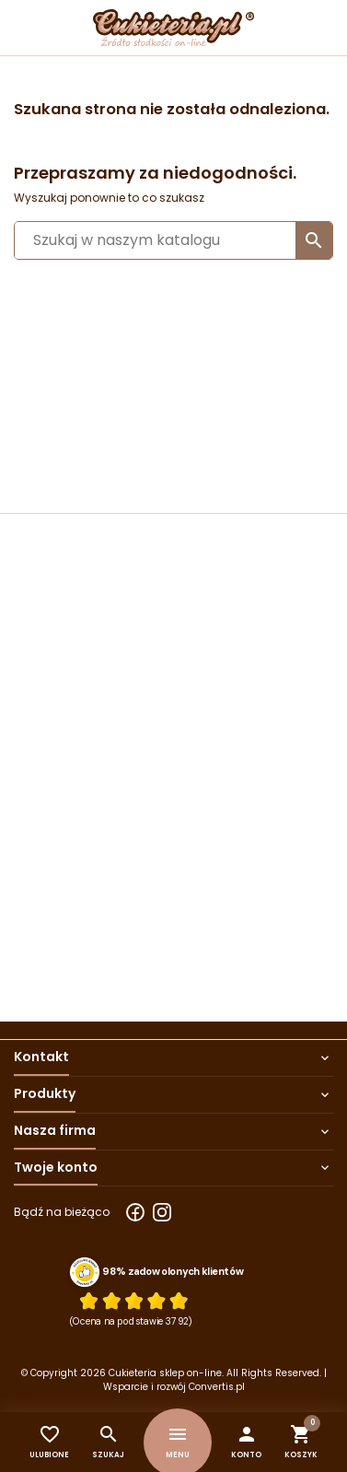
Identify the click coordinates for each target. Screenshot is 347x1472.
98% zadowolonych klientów (172, 1272)
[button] (246, 1442)
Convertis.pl (217, 1387)
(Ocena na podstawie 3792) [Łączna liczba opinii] (131, 1321)
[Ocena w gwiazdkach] (133, 1301)
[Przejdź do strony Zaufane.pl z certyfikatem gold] (85, 1272)
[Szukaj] (173, 240)
